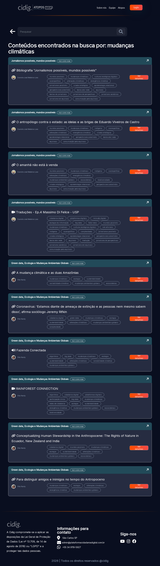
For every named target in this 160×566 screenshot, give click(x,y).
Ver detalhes (139, 77)
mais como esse (64, 61)
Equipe (112, 7)
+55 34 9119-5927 (71, 547)
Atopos (121, 7)
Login (136, 7)
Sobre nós (101, 7)
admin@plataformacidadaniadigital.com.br (83, 542)
